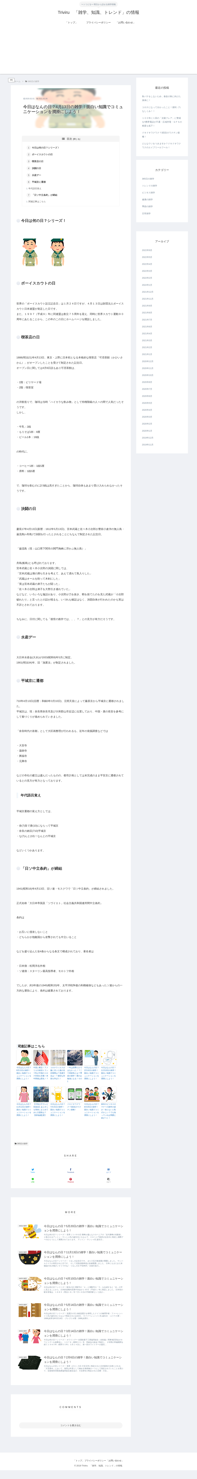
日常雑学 (146, 213)
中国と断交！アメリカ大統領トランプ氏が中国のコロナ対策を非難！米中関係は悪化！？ (40, 1074)
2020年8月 (147, 382)
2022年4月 (147, 264)
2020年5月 (147, 403)
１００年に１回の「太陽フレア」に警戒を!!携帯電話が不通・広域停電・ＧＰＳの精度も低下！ (162, 122)
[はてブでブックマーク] (108, 1172)
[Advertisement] (98, 52)
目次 (69, 138)
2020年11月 (148, 368)
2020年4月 (147, 410)
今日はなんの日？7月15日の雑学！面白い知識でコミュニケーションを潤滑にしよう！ (57, 1111)
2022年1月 (147, 285)
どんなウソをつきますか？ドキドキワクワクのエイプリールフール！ (161, 145)
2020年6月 (147, 396)
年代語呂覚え (35, 190)
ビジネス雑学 (148, 192)
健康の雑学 (147, 199)
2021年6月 (147, 326)
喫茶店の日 (38, 162)
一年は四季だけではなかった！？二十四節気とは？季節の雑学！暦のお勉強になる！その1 (74, 1076)
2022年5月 (147, 257)
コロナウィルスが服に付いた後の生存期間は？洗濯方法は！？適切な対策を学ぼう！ (57, 1074)
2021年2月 (147, 347)
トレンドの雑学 (149, 185)
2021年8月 (147, 312)
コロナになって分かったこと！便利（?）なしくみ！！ (162, 109)
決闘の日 (37, 169)
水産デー (37, 176)
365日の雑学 (21, 1145)
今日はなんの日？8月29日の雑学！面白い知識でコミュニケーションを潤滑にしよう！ (91, 1111)
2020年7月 (147, 389)
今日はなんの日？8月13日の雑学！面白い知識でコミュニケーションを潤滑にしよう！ (23, 1074)
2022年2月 (147, 278)
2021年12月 (148, 292)
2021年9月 (147, 305)
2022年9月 (147, 250)
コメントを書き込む (70, 1434)
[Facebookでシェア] (70, 1172)
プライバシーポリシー (95, 1469)
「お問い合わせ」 (117, 1469)
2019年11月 (148, 444)
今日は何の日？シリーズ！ (46, 148)
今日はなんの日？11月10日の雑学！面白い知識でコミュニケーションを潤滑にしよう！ (108, 1074)
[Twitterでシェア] (32, 1172)
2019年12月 (148, 437)
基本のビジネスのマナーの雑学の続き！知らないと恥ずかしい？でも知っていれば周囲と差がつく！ (108, 1113)
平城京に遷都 (40, 183)
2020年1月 (147, 431)
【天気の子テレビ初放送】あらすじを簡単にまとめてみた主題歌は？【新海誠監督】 (40, 1111)
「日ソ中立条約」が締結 (45, 196)
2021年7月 (147, 319)
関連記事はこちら (37, 203)
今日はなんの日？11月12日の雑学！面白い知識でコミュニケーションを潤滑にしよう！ (24, 1111)
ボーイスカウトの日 (43, 155)
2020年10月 (148, 375)
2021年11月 (148, 299)
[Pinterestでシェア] (70, 1182)
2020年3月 (147, 417)
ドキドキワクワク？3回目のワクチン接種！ (74, 1108)
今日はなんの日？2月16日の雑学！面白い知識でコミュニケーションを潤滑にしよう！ (91, 1074)
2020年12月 (148, 361)
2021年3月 (147, 340)
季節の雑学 (147, 206)
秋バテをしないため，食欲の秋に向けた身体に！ (161, 98)
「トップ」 (76, 1469)
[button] (108, 1182)
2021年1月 (147, 354)
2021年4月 (147, 333)
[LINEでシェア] (32, 1182)
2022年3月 (147, 271)
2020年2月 (147, 424)
